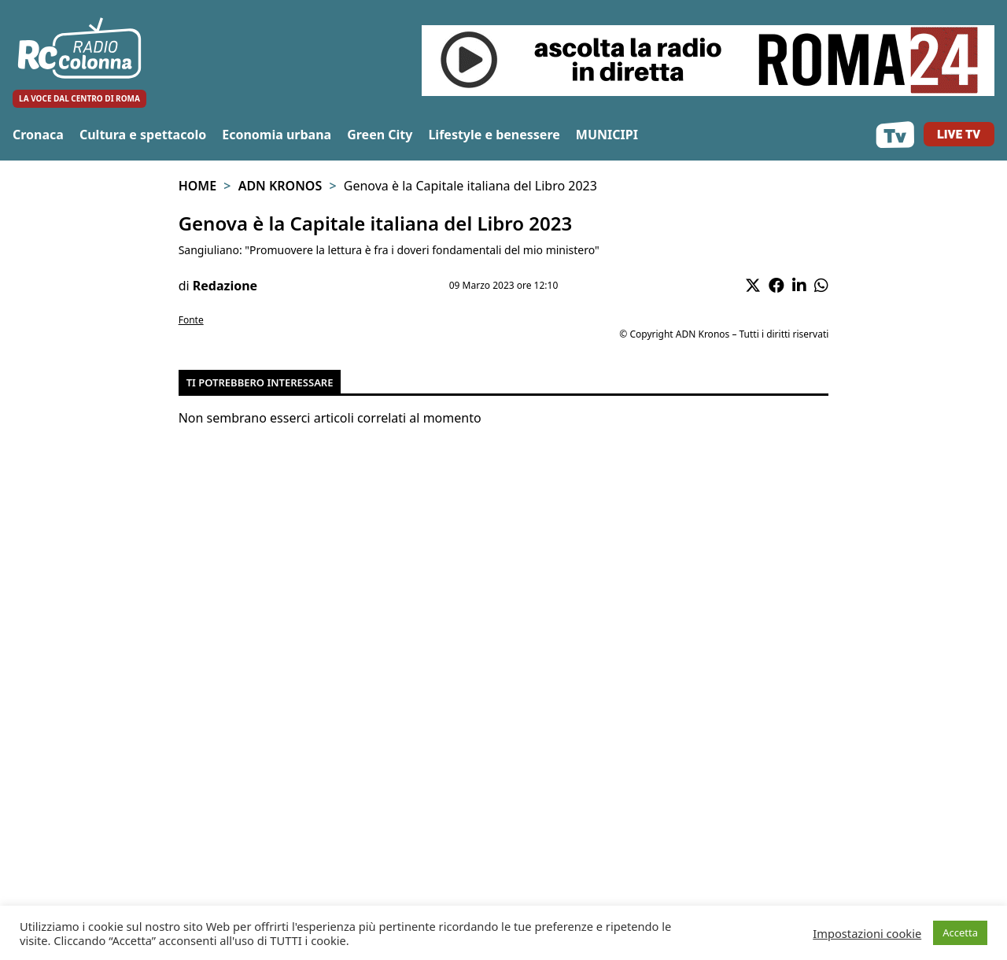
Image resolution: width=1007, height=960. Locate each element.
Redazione (225, 285)
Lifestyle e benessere (493, 134)
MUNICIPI (607, 134)
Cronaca (38, 134)
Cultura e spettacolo (142, 134)
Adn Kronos (280, 185)
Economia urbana (276, 134)
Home (197, 185)
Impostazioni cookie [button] (867, 933)
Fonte (191, 320)
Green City (379, 134)
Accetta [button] (960, 932)
